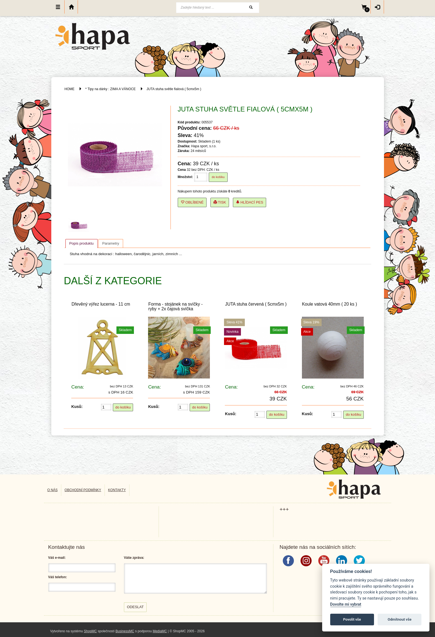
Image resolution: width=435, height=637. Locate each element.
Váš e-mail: (57, 558)
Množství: (185, 177)
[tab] (81, 243)
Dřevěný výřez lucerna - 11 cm (101, 304)
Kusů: (77, 406)
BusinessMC (125, 631)
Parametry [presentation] (110, 243)
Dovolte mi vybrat (345, 604)
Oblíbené (192, 202)
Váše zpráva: (134, 558)
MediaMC (160, 631)
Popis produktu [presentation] (81, 243)
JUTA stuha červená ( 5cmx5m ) (256, 304)
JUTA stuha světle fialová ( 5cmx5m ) (174, 89)
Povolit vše (352, 619)
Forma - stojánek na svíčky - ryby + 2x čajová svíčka (175, 306)
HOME (70, 89)
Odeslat (135, 607)
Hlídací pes (249, 202)
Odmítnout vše (399, 619)
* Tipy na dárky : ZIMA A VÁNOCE (110, 89)
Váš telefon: (57, 577)
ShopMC (90, 631)
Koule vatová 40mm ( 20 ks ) (329, 304)
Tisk (219, 202)
